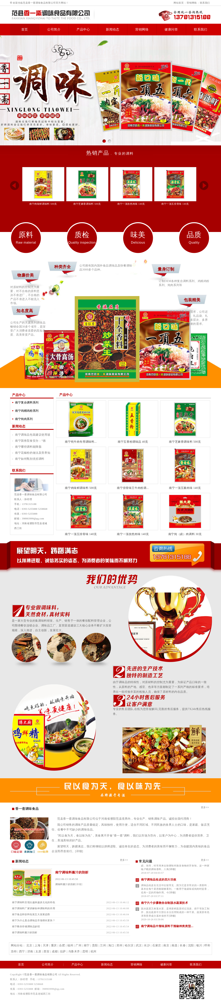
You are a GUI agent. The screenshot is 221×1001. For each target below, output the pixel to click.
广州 (78, 945)
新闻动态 (112, 29)
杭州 (93, 951)
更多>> (205, 807)
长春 (183, 945)
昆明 (85, 951)
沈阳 (191, 945)
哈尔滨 (129, 945)
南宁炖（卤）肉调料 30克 (185, 534)
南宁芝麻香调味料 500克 (87, 203)
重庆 (54, 945)
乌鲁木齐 (74, 951)
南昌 (174, 945)
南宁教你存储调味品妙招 (26, 926)
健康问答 (171, 29)
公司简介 (54, 29)
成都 (55, 951)
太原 (38, 951)
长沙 (147, 945)
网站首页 (179, 2)
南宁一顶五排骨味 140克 (175, 203)
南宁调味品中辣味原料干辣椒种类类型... (167, 928)
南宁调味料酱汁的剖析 (72, 872)
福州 (70, 945)
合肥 (62, 945)
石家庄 (156, 945)
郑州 (119, 945)
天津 (46, 945)
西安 (46, 951)
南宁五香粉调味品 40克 (133, 441)
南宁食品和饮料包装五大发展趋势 (31, 914)
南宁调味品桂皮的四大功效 (158, 881)
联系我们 (205, 2)
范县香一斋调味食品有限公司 (40, 974)
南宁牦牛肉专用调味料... (81, 441)
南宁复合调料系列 (27, 402)
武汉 (139, 945)
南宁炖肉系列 (24, 419)
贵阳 (95, 945)
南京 (166, 945)
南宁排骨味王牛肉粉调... (133, 487)
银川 (199, 945)
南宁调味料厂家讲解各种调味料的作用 (33, 908)
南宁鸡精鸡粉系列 (27, 410)
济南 (30, 951)
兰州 (103, 945)
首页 (24, 29)
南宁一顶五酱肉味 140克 (185, 487)
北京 (29, 945)
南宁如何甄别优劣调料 (29, 458)
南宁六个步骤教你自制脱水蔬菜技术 (164, 904)
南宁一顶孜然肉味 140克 (131, 203)
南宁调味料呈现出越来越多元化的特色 (33, 902)
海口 (111, 945)
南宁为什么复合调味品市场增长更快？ (33, 920)
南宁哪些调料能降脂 (28, 446)
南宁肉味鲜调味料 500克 (43, 203)
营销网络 (192, 2)
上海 (37, 945)
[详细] (79, 851)
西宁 (22, 951)
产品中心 (83, 29)
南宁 (87, 945)
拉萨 (63, 951)
